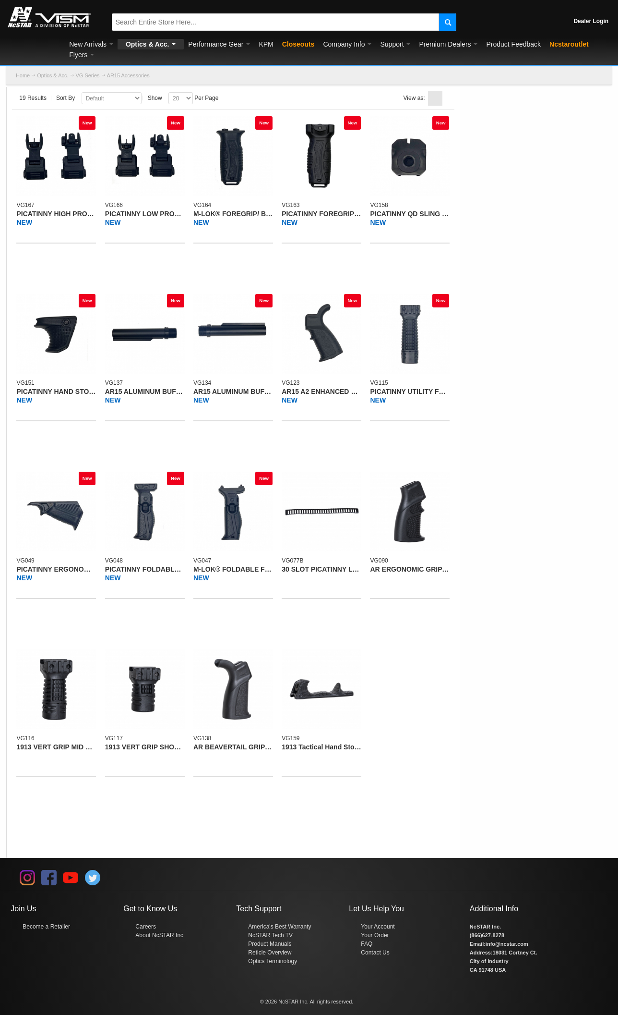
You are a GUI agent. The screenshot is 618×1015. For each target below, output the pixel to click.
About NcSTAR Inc (159, 935)
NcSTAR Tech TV (270, 935)
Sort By (65, 98)
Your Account (377, 926)
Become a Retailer (46, 926)
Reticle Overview (269, 952)
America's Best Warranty (279, 926)
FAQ (366, 944)
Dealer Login (590, 21)
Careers (145, 926)
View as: (414, 98)
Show (155, 98)
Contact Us (375, 952)
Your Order (375, 935)
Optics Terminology (272, 961)
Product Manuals (269, 944)
